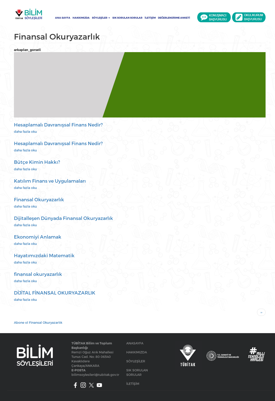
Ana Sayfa (62, 17)
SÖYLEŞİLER (135, 361)
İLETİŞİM (132, 383)
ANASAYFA (134, 343)
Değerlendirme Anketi (174, 17)
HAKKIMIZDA (136, 352)
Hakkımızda (81, 17)
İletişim (150, 17)
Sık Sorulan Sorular (127, 17)
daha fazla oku (25, 131)
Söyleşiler (101, 17)
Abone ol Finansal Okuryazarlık (38, 322)
